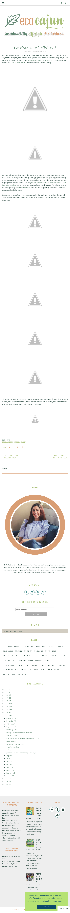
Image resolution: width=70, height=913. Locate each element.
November (10, 721)
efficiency (28, 651)
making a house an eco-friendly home (19, 733)
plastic (26, 665)
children (51, 646)
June (8, 761)
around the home (14, 646)
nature (30, 660)
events (47, 651)
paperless (48, 660)
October (9, 724)
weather (57, 670)
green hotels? (11, 741)
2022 (7, 689)
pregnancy (35, 665)
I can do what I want (18, 63)
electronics (38, 651)
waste (43, 670)
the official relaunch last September (40, 60)
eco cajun (5, 442)
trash (30, 670)
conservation (8, 651)
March (8, 770)
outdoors (39, 660)
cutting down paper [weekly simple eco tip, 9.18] (22, 738)
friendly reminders (12, 747)
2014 (7, 712)
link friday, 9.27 (11, 730)
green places (27, 656)
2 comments (6, 440)
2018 (7, 701)
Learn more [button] (57, 901)
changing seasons (12, 735)
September (10, 727)
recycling (61, 665)
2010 (7, 782)
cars (44, 646)
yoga (13, 674)
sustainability (20, 670)
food (54, 651)
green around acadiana (11, 656)
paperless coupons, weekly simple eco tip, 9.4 (21, 753)
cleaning (60, 646)
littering (6, 660)
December (10, 718)
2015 (7, 710)
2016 (7, 707)
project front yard (48, 665)
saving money (8, 670)
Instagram (26, 188)
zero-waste (21, 674)
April (8, 767)
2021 (7, 692)
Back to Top (63, 908)
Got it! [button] (46, 907)
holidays (45, 656)
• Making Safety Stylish (10, 866)
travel (36, 670)
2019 (7, 698)
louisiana (22, 660)
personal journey (20, 442)
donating (18, 651)
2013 (7, 715)
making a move (11, 750)
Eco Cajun (20, 910)
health (37, 656)
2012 (7, 779)
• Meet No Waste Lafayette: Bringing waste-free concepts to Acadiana (11, 832)
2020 (7, 695)
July (7, 759)
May (8, 764)
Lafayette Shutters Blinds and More (49, 183)
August (8, 756)
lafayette (54, 656)
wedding (6, 674)
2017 (7, 704)
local (11, 442)
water (50, 670)
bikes (38, 646)
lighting (63, 656)
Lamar (33, 183)
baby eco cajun (28, 646)
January (9, 776)
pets (20, 665)
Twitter (17, 188)
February (9, 773)
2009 (7, 784)
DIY (4, 646)
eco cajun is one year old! (15, 744)
